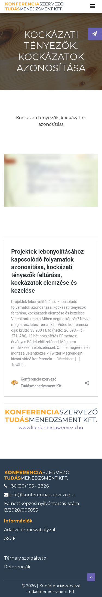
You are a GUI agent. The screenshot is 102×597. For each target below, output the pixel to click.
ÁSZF (10, 538)
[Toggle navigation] (93, 6)
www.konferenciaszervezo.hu (51, 427)
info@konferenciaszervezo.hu (39, 494)
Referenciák (17, 566)
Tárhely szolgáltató (25, 558)
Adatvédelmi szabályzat (30, 529)
